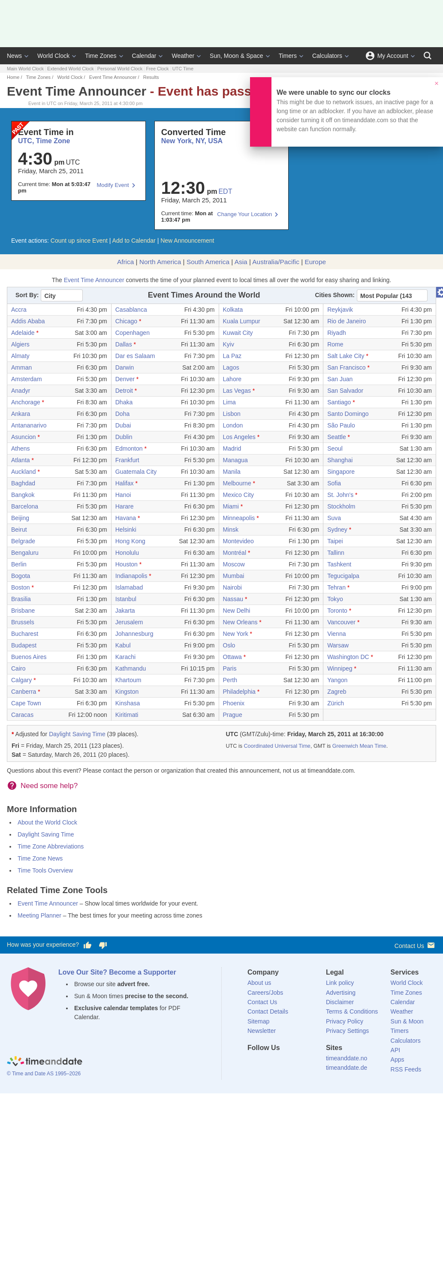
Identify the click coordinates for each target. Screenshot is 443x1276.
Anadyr (20, 390)
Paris (230, 668)
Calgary (21, 680)
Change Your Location (244, 214)
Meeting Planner (39, 915)
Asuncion (23, 436)
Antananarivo (29, 425)
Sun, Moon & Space (236, 55)
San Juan (340, 379)
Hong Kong (130, 541)
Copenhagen (132, 332)
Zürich (335, 703)
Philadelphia (239, 691)
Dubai (123, 425)
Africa (125, 261)
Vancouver (341, 622)
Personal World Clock (120, 68)
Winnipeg (339, 668)
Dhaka (124, 402)
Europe (315, 261)
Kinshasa (127, 703)
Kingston (127, 691)
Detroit (124, 390)
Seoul (335, 448)
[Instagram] (297, 1063)
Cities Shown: (335, 295)
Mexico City (238, 494)
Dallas (123, 344)
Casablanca (131, 309)
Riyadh (336, 332)
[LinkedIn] (283, 1063)
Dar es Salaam (135, 355)
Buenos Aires (29, 656)
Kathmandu (130, 668)
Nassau (233, 599)
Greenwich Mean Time (359, 746)
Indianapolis (131, 575)
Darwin (124, 367)
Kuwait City (238, 332)
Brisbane (23, 610)
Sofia (334, 483)
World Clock (53, 55)
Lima (229, 402)
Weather (183, 55)
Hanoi (123, 494)
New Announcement (187, 240)
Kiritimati (127, 714)
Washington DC (348, 656)
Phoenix (234, 703)
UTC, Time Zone (44, 140)
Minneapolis (239, 518)
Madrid (232, 448)
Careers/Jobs (265, 992)
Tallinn (335, 552)
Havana (125, 518)
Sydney (337, 529)
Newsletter (261, 1030)
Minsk (231, 529)
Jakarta (125, 610)
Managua (235, 460)
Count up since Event (79, 240)
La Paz (232, 355)
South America (208, 261)
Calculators (327, 55)
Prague (232, 714)
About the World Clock (47, 822)
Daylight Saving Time (77, 734)
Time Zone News (40, 858)
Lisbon (232, 413)
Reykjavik (340, 309)
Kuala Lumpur (241, 321)
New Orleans (240, 622)
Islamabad (129, 587)
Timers (288, 55)
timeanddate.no (347, 1058)
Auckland (23, 471)
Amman (21, 367)
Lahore (232, 379)
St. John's (340, 494)
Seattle (336, 436)
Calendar (144, 55)
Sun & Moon (407, 1021)
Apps (397, 1059)
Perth (230, 680)
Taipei (335, 541)
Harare (124, 506)
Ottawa (232, 656)
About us (259, 982)
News (14, 55)
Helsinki (125, 529)
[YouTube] (312, 1063)
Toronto (337, 610)
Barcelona (24, 506)
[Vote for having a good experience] (87, 945)
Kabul (123, 645)
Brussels (22, 622)
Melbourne (237, 483)
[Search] (427, 55)
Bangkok (22, 494)
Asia (241, 261)
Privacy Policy (344, 1021)
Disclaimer (340, 1002)
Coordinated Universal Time (277, 746)
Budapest (23, 645)
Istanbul (125, 599)
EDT (225, 191)
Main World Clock (25, 68)
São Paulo (341, 425)
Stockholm (341, 506)
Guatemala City (136, 471)
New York (235, 633)
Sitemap (258, 1021)
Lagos (231, 367)
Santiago (339, 402)
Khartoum (128, 680)
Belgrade (23, 541)
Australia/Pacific (275, 261)
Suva (334, 518)
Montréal (234, 552)
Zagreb (336, 691)
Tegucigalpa (343, 575)
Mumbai (233, 575)
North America (160, 261)
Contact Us (415, 945)
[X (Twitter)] (268, 1063)
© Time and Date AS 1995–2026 (44, 1074)
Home (13, 77)
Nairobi (232, 587)
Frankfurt (127, 460)
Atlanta (20, 460)
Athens (20, 448)
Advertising (341, 992)
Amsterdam (26, 379)
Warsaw (338, 645)
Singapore (341, 471)
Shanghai (340, 460)
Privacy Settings (347, 1030)
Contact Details (267, 1011)
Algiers (20, 344)
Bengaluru (25, 552)
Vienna (336, 633)
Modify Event (113, 185)
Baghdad (23, 483)
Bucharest (24, 633)
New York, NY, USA (192, 140)
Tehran (336, 587)
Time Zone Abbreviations (51, 846)
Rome (335, 344)
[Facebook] (253, 1063)
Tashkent (339, 564)
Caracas (22, 714)
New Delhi (236, 610)
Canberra (23, 691)
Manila (232, 471)
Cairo (18, 668)
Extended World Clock (70, 68)
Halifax (124, 483)
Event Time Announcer (113, 77)
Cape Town (26, 703)
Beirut (19, 529)
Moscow (234, 564)
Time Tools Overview (45, 870)
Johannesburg (134, 633)
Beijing (20, 518)
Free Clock (157, 68)
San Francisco (346, 367)
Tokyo (335, 599)
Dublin (124, 436)
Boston (20, 587)
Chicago (126, 321)
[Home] (44, 1062)
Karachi (125, 656)
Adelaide (23, 332)
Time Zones (100, 55)
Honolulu (127, 552)
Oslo (229, 645)
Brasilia (21, 599)
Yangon (337, 680)
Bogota (20, 575)
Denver (125, 379)
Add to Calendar (134, 240)
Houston (126, 564)
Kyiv (228, 344)
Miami (231, 506)
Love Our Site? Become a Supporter (117, 972)
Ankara (20, 413)
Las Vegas (237, 390)
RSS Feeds (406, 1069)
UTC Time (183, 68)
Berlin (19, 564)
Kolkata (233, 309)
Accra (19, 309)
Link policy (340, 982)
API (396, 1050)
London (233, 425)
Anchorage (25, 402)
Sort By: (27, 295)
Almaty (20, 355)
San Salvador (345, 390)
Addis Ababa (28, 321)
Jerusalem (129, 622)
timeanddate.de (347, 1067)
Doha (122, 413)
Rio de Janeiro (346, 321)
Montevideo (238, 541)
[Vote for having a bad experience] (103, 945)
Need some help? (49, 786)
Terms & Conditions (352, 1011)
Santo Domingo (348, 413)
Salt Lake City (345, 355)
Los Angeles (239, 436)
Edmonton (129, 448)
